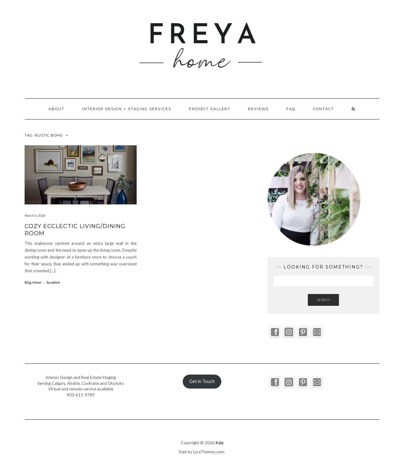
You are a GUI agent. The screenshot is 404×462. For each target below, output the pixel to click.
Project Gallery (209, 109)
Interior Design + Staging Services (126, 109)
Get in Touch (202, 381)
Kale (219, 442)
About (56, 109)
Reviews (258, 109)
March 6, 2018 (35, 215)
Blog (28, 282)
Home (36, 282)
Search (323, 300)
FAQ (290, 109)
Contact (323, 109)
